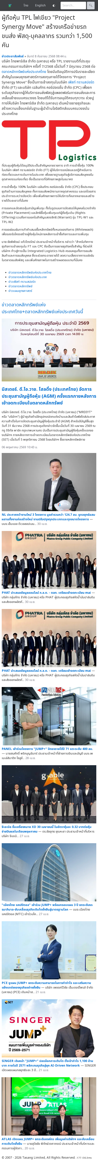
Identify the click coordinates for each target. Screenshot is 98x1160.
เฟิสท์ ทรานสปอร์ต (81, 82)
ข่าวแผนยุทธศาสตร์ (20, 291)
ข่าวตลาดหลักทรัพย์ (20, 286)
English (40, 5)
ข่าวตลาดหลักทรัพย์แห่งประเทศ (28, 277)
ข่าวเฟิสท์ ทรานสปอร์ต (22, 281)
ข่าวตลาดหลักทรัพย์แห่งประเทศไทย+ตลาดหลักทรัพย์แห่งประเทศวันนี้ (42, 308)
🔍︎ (91, 5)
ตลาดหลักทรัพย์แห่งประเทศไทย (24, 71)
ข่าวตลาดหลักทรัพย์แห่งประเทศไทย (30, 272)
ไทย (26, 5)
